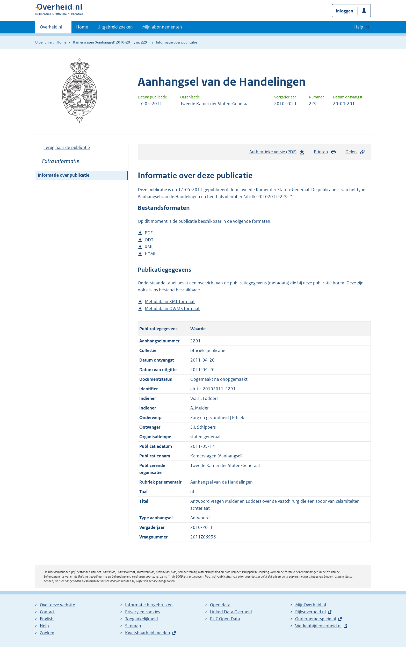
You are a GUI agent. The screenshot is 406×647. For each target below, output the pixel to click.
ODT (149, 239)
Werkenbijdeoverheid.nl (318, 626)
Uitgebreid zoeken (115, 27)
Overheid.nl (51, 28)
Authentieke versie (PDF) (277, 153)
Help (44, 626)
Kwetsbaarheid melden (147, 633)
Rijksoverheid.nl (310, 612)
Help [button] (358, 27)
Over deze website (57, 605)
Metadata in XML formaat (170, 301)
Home (82, 27)
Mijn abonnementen (162, 27)
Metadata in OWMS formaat (172, 308)
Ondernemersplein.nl (315, 619)
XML (149, 246)
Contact (47, 612)
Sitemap (133, 626)
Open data (220, 605)
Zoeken (47, 633)
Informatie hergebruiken (149, 605)
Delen (355, 152)
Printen (325, 152)
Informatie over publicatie (63, 175)
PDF (149, 232)
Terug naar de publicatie (67, 147)
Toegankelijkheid (141, 619)
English (47, 619)
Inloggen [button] (344, 11)
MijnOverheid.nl (310, 605)
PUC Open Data (225, 619)
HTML (150, 253)
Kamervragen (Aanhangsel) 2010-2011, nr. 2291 (111, 42)
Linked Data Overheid (231, 612)
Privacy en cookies (142, 612)
